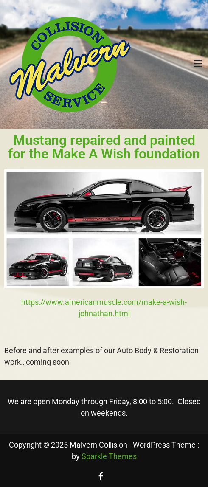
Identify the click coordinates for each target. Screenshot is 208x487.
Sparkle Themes (109, 456)
